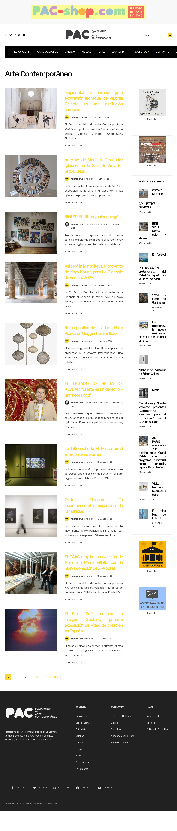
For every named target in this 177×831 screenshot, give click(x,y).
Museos (87, 54)
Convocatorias (47, 54)
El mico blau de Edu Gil (159, 517)
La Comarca (81, 788)
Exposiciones (22, 54)
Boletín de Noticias (121, 736)
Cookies (150, 742)
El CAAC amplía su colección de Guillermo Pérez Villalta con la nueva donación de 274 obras (94, 579)
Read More (74, 148)
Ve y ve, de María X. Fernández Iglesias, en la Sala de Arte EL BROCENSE (94, 168)
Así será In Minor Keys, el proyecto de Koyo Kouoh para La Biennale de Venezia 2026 (94, 280)
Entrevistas (81, 749)
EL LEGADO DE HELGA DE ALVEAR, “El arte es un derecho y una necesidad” (94, 403)
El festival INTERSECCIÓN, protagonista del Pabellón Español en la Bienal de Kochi (152, 270)
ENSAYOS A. (81, 775)
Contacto (162, 54)
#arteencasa (82, 782)
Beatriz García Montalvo (95, 233)
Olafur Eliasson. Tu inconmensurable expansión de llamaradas (94, 519)
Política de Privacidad (157, 749)
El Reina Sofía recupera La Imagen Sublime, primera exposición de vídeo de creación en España (94, 642)
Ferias (101, 54)
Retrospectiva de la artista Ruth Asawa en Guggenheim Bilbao (94, 341)
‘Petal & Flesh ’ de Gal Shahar (159, 301)
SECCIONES (118, 54)
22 (36, 696)
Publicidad (116, 749)
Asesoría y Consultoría (122, 755)
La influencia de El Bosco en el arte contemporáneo (94, 465)
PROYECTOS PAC (120, 762)
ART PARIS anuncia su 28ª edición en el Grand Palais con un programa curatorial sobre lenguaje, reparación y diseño (152, 455)
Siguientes (51, 696)
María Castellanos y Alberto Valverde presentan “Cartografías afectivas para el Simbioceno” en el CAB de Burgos (152, 408)
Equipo (114, 742)
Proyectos (140, 54)
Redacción (87, 120)
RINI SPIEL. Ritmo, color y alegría (152, 234)
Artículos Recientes (151, 184)
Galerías (70, 54)
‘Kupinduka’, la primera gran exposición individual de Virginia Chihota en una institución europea (94, 104)
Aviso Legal (152, 736)
